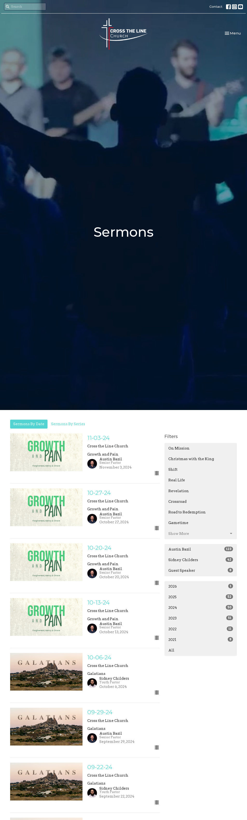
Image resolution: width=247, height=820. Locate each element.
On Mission (179, 448)
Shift (173, 469)
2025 (200, 596)
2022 (200, 628)
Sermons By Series (68, 424)
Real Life (176, 480)
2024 (200, 607)
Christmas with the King (191, 459)
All (171, 650)
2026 (200, 586)
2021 (200, 639)
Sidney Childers (200, 559)
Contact (215, 6)
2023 (200, 618)
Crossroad (177, 501)
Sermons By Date (28, 424)
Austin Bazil (200, 549)
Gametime (178, 523)
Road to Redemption (187, 512)
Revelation (178, 491)
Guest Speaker (200, 570)
